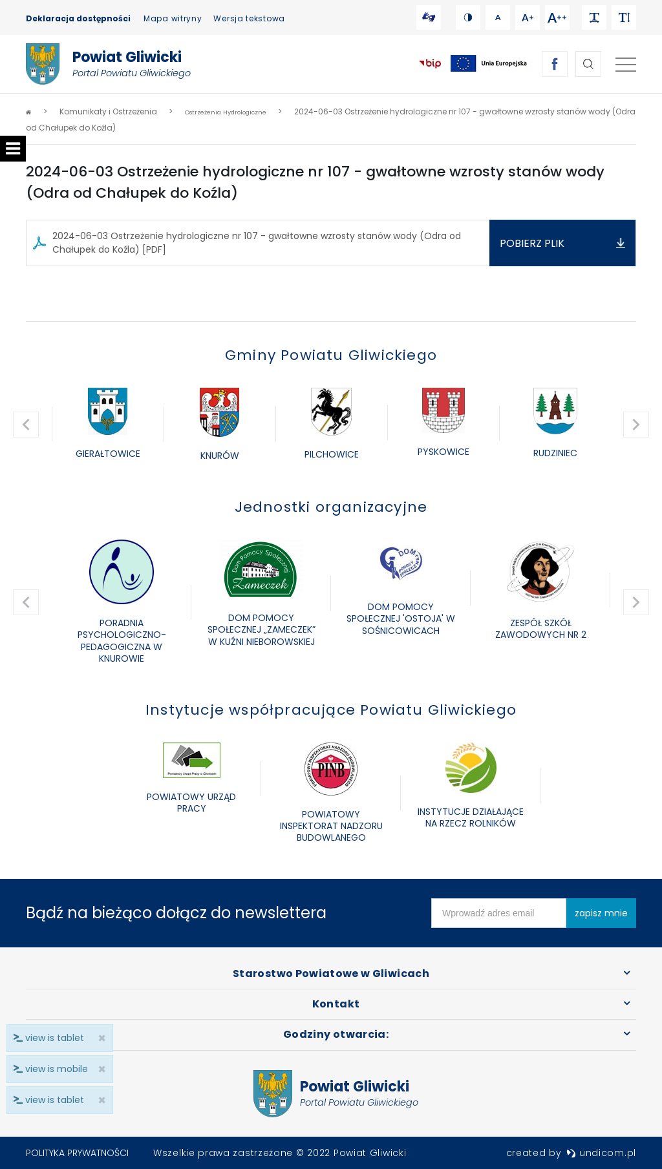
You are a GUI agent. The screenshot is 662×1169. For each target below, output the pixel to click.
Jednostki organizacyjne (331, 507)
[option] (108, 424)
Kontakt (335, 1003)
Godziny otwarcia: (336, 1034)
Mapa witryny (173, 18)
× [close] (98, 1100)
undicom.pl (601, 1152)
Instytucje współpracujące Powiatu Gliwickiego (331, 710)
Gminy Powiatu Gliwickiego (331, 355)
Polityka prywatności (77, 1152)
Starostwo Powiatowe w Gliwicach (331, 973)
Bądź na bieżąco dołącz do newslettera (176, 912)
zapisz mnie (601, 913)
